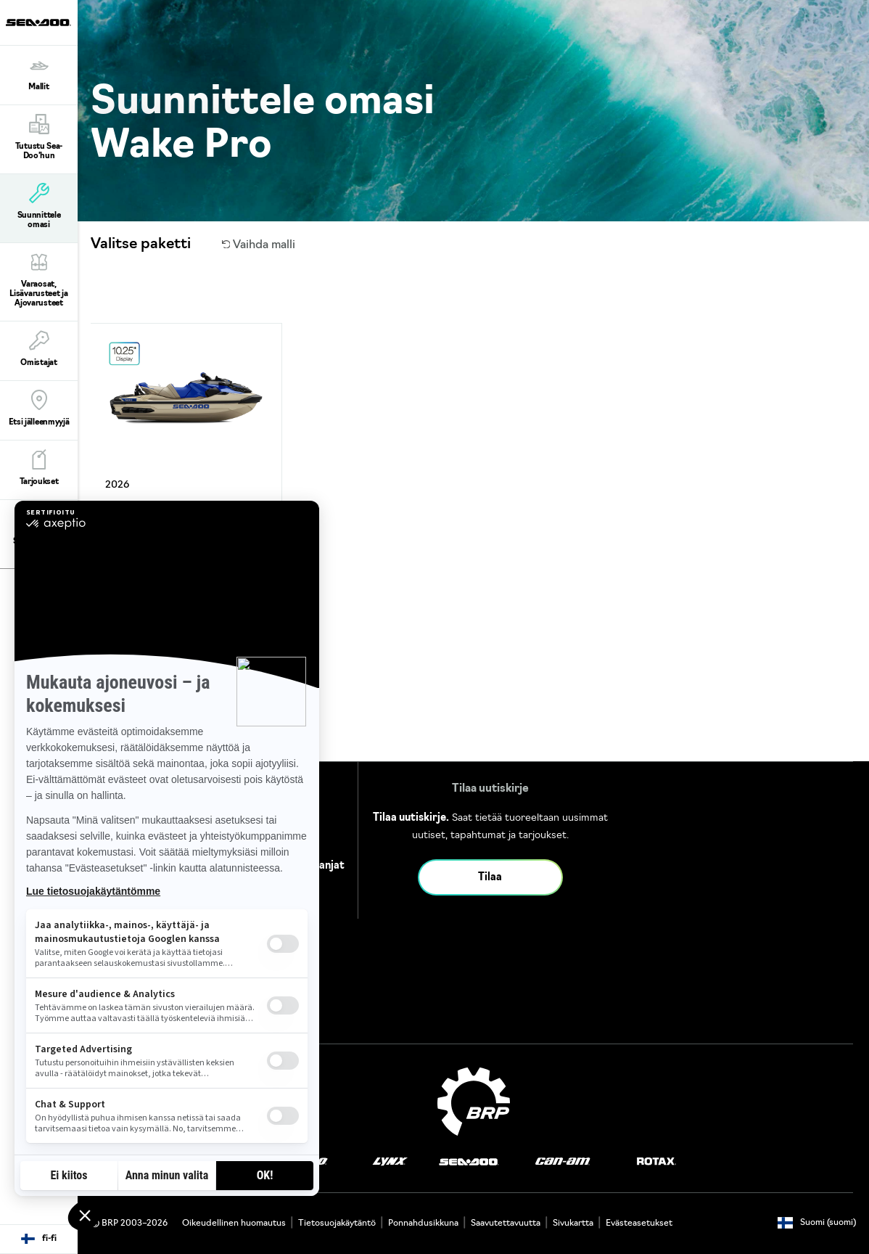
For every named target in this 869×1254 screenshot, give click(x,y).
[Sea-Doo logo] (38, 22)
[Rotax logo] (656, 1161)
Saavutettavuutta (505, 1223)
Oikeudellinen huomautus (234, 1223)
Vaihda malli (259, 245)
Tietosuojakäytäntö (337, 1223)
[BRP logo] (473, 1101)
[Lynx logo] (390, 1161)
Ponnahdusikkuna (423, 1223)
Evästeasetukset (639, 1223)
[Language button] (39, 1239)
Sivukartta (573, 1223)
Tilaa (490, 877)
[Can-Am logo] (562, 1161)
